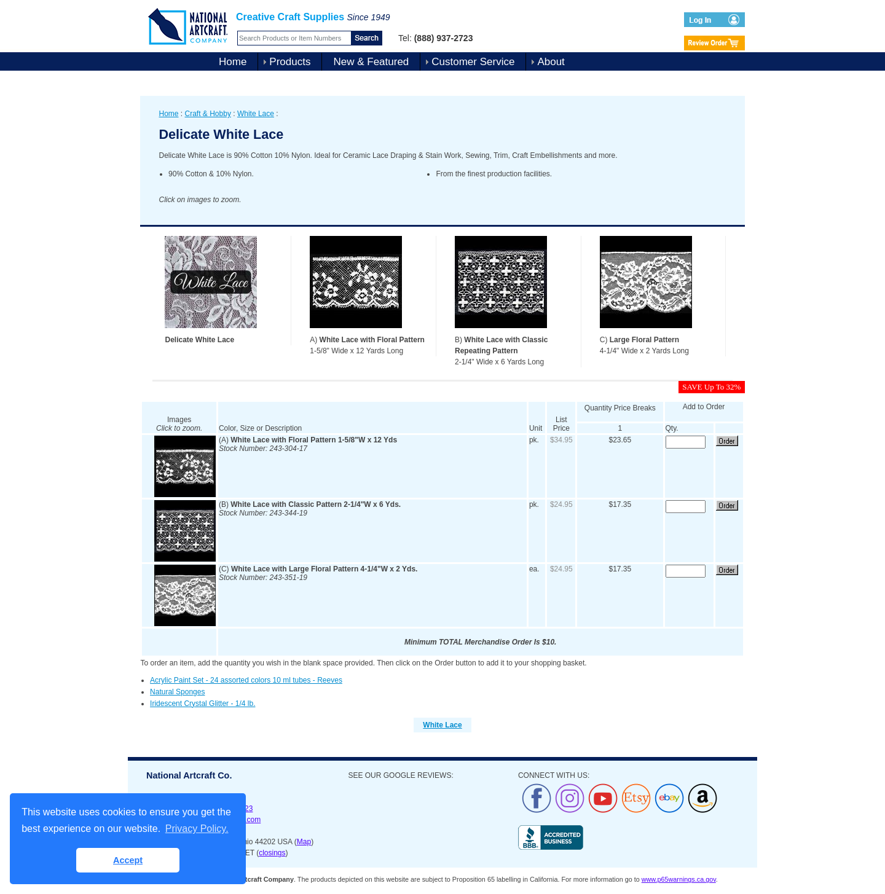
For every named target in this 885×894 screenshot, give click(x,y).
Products (289, 62)
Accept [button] (128, 860)
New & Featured (371, 62)
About (550, 62)
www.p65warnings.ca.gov (679, 879)
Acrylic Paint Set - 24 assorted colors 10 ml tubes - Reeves (246, 680)
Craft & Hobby (208, 113)
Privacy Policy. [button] (197, 828)
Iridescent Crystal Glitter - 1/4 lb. (202, 703)
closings (272, 853)
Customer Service (472, 62)
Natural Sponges (177, 692)
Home (232, 62)
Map (304, 841)
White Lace (255, 113)
